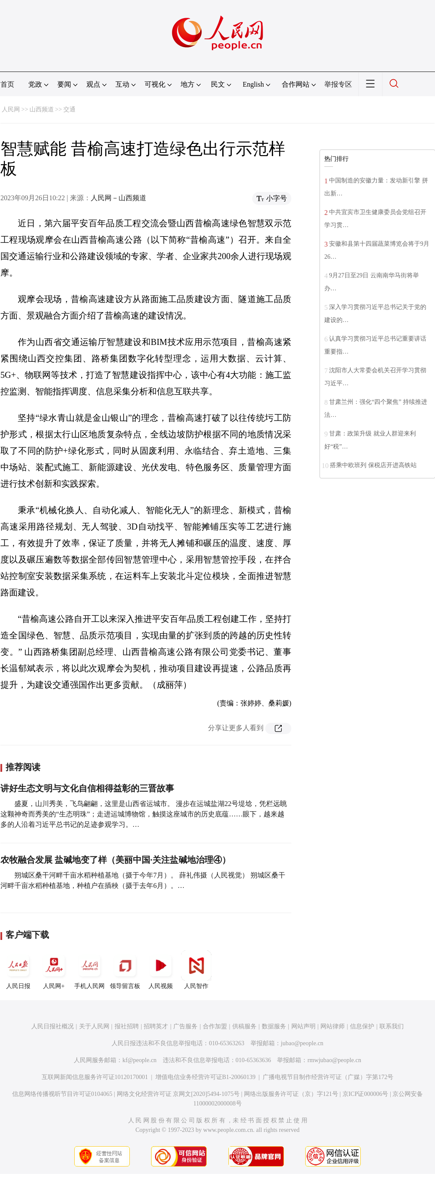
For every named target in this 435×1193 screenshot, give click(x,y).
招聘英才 (156, 1026)
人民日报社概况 (52, 1026)
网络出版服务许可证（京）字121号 (291, 1094)
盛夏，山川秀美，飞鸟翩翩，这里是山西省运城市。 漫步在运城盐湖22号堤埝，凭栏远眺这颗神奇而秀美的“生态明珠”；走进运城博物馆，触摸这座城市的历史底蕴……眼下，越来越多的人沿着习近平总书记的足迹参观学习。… (143, 814)
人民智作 (196, 969)
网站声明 (303, 1026)
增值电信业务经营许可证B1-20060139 (205, 1077)
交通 (69, 109)
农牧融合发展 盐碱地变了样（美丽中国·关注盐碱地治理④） (115, 860)
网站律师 (332, 1026)
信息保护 (362, 1026)
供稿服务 (244, 1026)
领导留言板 (125, 969)
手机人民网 (89, 969)
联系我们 (391, 1026)
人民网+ (54, 969)
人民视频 (160, 969)
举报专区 (338, 84)
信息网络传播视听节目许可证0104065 (62, 1094)
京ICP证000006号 (366, 1094)
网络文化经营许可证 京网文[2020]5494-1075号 (178, 1094)
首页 (7, 84)
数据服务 (274, 1026)
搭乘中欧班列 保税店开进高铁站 (373, 465)
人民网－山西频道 (118, 198)
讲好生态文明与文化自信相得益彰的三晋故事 (87, 788)
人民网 (11, 109)
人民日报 (18, 969)
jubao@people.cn (302, 1043)
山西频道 (42, 109)
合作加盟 (215, 1026)
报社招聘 (127, 1026)
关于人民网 (94, 1026)
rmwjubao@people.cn (334, 1060)
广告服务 (185, 1026)
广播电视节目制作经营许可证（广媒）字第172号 (328, 1077)
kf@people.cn (139, 1060)
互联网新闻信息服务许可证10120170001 (95, 1077)
